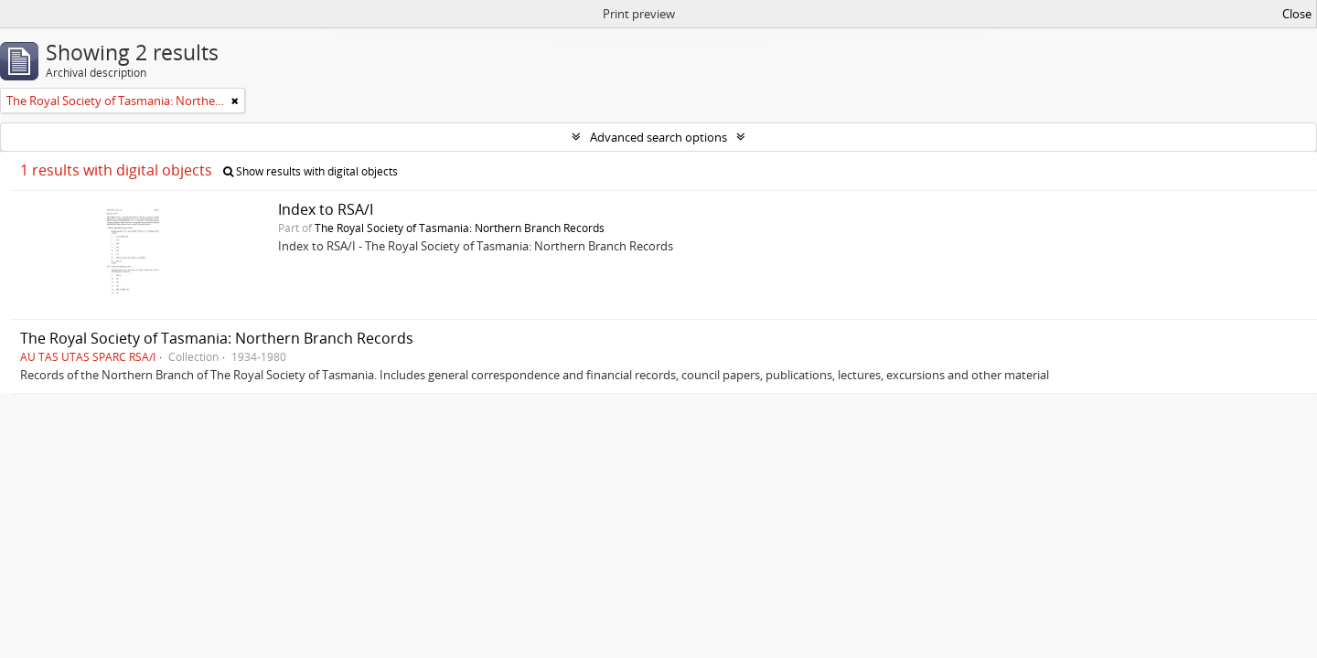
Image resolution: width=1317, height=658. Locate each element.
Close (1297, 13)
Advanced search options (658, 137)
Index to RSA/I (325, 209)
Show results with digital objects (310, 171)
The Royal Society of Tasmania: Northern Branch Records (460, 227)
